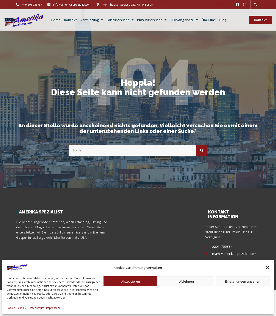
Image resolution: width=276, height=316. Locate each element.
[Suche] (201, 150)
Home (55, 20)
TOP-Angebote (184, 20)
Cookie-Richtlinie (16, 308)
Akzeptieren (130, 281)
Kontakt (70, 20)
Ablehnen (186, 281)
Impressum (53, 308)
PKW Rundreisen (151, 20)
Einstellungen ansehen (242, 281)
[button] (267, 267)
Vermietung (91, 20)
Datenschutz (36, 308)
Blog (223, 20)
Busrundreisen (120, 20)
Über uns (209, 20)
